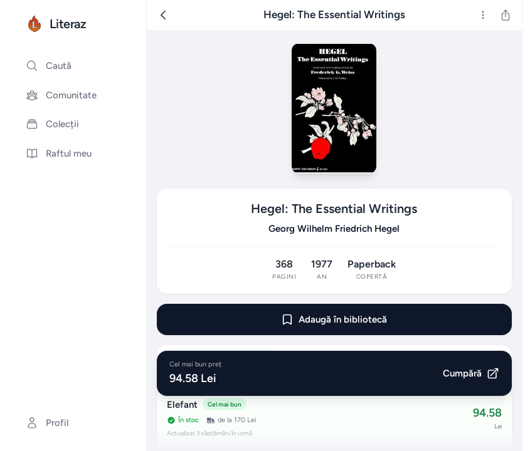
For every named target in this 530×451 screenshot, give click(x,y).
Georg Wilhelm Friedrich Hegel (334, 228)
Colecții (52, 124)
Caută (49, 66)
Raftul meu (59, 153)
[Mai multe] (483, 15)
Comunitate (61, 95)
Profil (47, 423)
